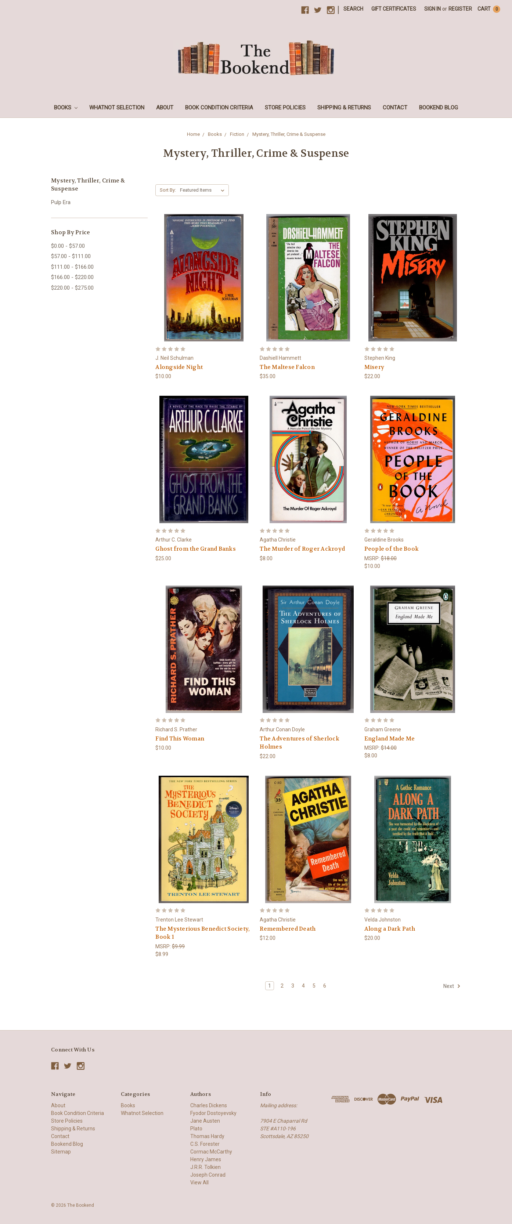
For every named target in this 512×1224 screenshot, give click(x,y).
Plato (196, 1128)
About (164, 107)
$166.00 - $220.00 (72, 277)
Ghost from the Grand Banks (195, 549)
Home (193, 134)
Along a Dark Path (389, 929)
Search (353, 9)
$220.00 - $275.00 (72, 288)
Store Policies (285, 107)
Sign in (432, 9)
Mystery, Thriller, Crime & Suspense (288, 134)
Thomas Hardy (207, 1136)
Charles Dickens (208, 1105)
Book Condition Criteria (219, 107)
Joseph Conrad (208, 1175)
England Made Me (389, 738)
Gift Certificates (393, 9)
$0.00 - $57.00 (68, 246)
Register (460, 9)
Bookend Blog (438, 107)
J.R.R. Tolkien (205, 1167)
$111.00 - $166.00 (72, 267)
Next (452, 986)
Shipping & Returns (344, 107)
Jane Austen (205, 1121)
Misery (374, 367)
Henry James (205, 1159)
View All (199, 1182)
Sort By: (168, 190)
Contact (395, 107)
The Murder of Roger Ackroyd (302, 549)
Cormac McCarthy (211, 1152)
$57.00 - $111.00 (71, 256)
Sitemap (61, 1152)
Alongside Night (179, 367)
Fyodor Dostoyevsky (213, 1113)
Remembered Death (288, 929)
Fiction (237, 134)
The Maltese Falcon (287, 367)
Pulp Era (61, 202)
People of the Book (391, 549)
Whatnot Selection (116, 107)
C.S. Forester (205, 1144)
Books (65, 107)
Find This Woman (179, 738)
